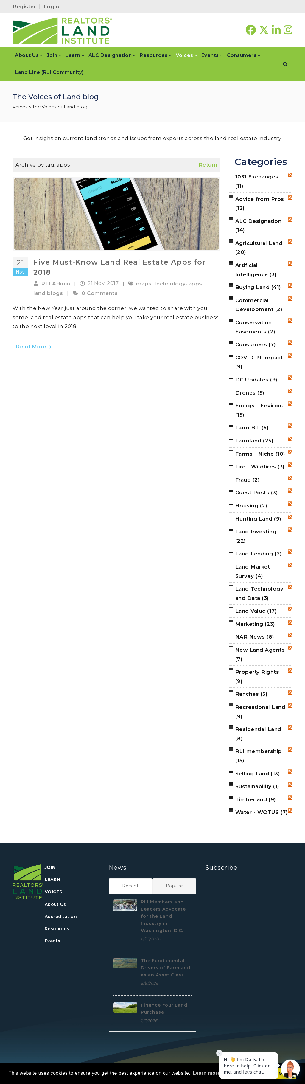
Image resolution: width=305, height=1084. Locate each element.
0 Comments (100, 293)
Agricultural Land (259, 247)
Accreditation (61, 916)
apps (195, 284)
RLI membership (258, 755)
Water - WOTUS (261, 812)
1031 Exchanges (256, 181)
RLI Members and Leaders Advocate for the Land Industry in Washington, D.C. (163, 916)
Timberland (255, 799)
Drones (249, 393)
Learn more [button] (206, 1073)
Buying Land (258, 287)
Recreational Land (260, 711)
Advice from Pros (259, 203)
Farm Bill (252, 428)
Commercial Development (259, 305)
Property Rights (257, 676)
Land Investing (255, 536)
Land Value (256, 611)
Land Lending (258, 554)
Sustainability (257, 786)
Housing (251, 506)
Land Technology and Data (259, 593)
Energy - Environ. (259, 410)
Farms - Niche (260, 454)
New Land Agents (260, 654)
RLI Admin (55, 284)
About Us (55, 904)
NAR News (254, 637)
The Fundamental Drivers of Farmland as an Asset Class (165, 968)
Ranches (251, 694)
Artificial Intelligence (256, 269)
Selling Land (257, 773)
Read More (34, 347)
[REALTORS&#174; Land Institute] (62, 30)
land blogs (48, 293)
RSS (290, 175)
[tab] (130, 885)
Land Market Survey (252, 571)
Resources (57, 928)
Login (51, 7)
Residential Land (258, 733)
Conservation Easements (255, 327)
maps (144, 284)
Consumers (255, 344)
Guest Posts (256, 493)
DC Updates (256, 380)
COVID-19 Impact (259, 362)
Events (52, 941)
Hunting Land (258, 519)
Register (24, 7)
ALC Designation (258, 225)
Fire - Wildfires (260, 467)
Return (208, 165)
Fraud (247, 480)
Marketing (255, 624)
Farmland (254, 441)
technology (170, 284)
